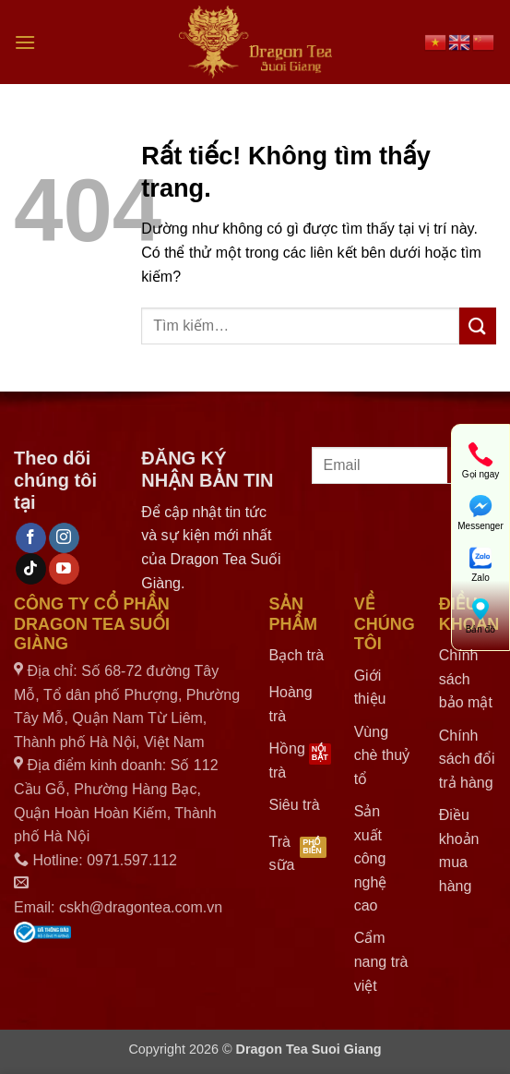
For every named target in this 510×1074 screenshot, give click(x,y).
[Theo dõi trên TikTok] (31, 569)
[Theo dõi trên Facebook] (31, 538)
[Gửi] (477, 326)
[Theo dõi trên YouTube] (64, 569)
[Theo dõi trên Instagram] (64, 538)
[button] (25, 42)
